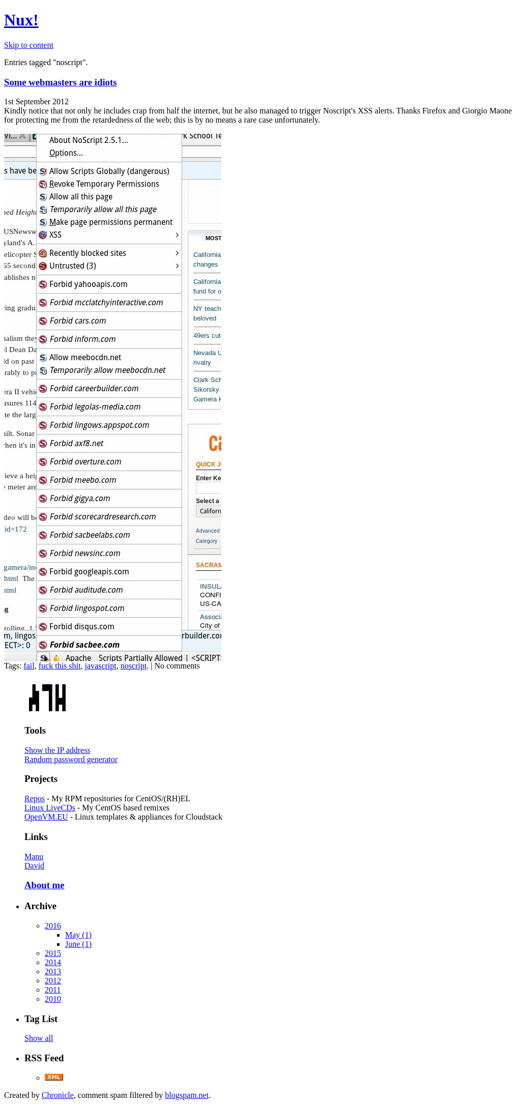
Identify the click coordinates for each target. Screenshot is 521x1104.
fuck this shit (60, 665)
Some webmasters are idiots (60, 82)
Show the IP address (57, 750)
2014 (53, 962)
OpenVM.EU (46, 816)
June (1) (78, 944)
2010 (53, 999)
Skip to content (28, 45)
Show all (38, 1038)
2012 (53, 980)
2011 (53, 989)
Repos (34, 798)
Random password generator (71, 759)
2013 (53, 971)
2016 (53, 925)
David (34, 865)
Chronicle (58, 1095)
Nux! (21, 20)
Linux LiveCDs (49, 807)
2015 (53, 953)
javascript (100, 665)
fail (28, 665)
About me (44, 885)
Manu (33, 856)
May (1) (78, 935)
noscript (134, 665)
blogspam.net (187, 1095)
